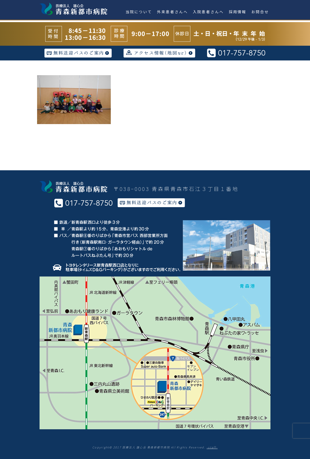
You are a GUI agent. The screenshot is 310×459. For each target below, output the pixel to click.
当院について (139, 11)
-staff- (212, 447)
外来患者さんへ (172, 11)
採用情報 (237, 11)
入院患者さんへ (208, 11)
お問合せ (260, 11)
